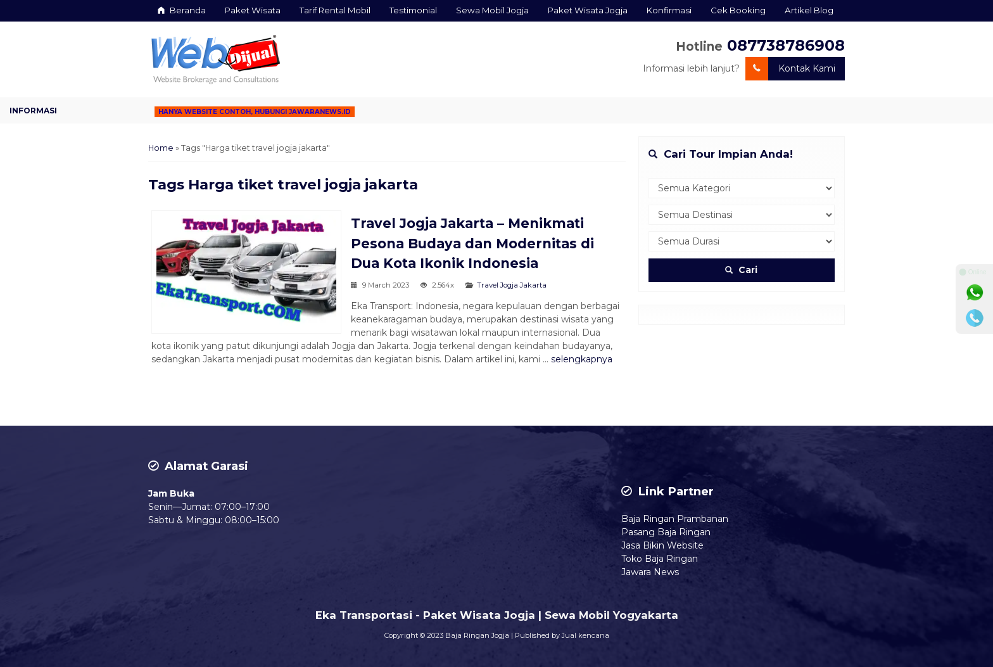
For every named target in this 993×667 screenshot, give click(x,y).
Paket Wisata (253, 10)
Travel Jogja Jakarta (512, 285)
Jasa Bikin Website (662, 545)
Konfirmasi (669, 10)
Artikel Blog (809, 10)
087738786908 (786, 45)
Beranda (182, 10)
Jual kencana (585, 635)
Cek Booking (738, 10)
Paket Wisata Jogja (588, 10)
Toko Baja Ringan (659, 558)
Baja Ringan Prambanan (674, 518)
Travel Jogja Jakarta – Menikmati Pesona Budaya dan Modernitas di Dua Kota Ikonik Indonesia (472, 243)
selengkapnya (581, 359)
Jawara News (650, 572)
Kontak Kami (790, 68)
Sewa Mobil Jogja (492, 10)
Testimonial (413, 10)
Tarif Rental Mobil (335, 10)
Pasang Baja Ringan (666, 532)
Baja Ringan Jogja (477, 635)
